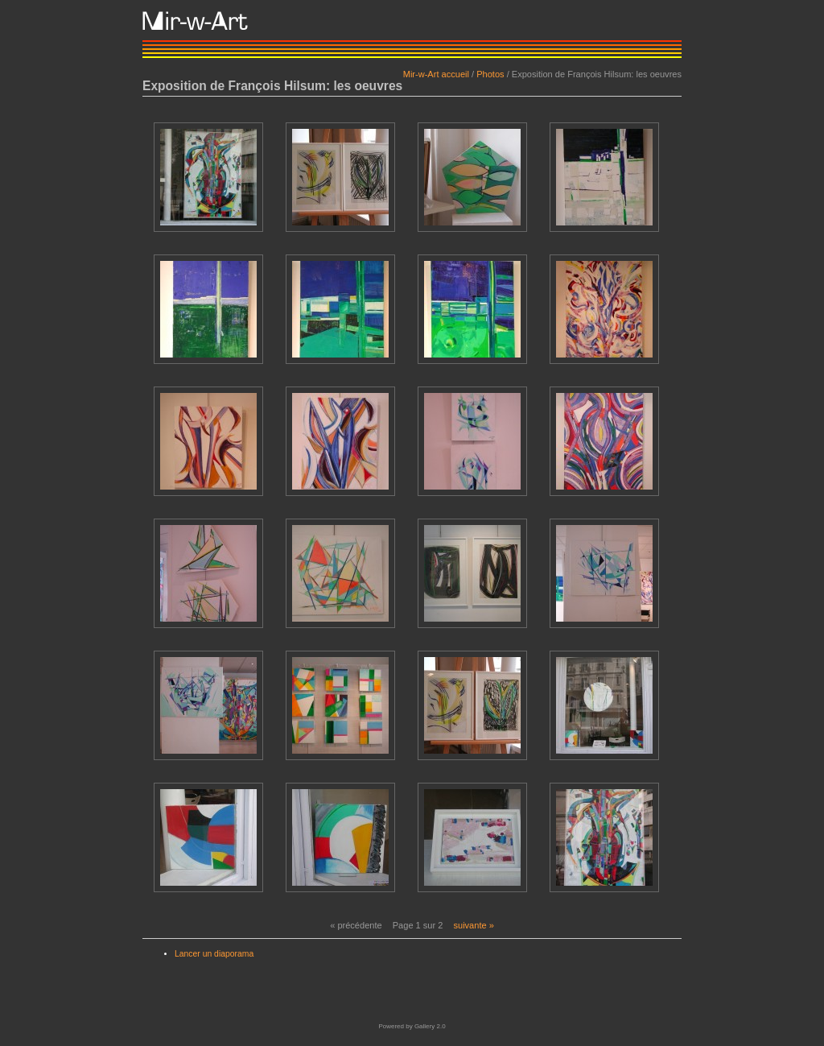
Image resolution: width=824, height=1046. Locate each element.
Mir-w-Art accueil (436, 74)
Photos (490, 74)
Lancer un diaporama (214, 953)
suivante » (473, 925)
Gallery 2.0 (430, 1026)
